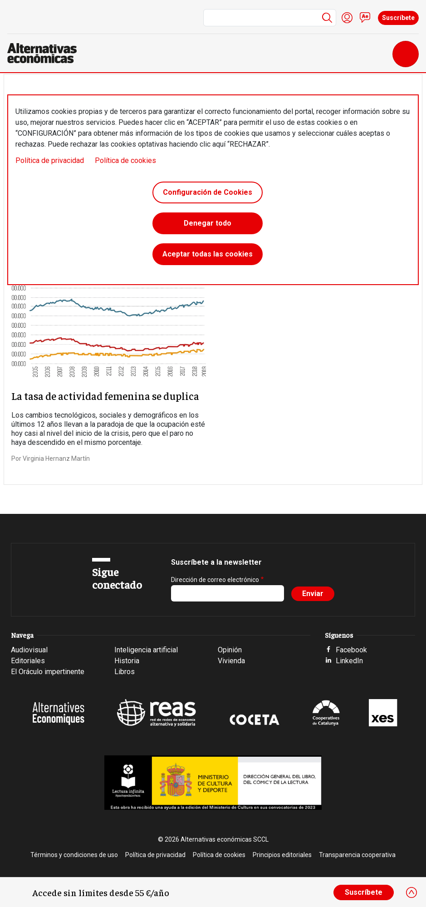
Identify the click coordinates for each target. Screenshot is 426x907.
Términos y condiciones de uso (74, 854)
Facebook (351, 650)
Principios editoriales (282, 854)
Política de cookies (125, 160)
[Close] (411, 892)
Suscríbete (398, 17)
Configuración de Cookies (207, 192)
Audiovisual (29, 650)
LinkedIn (349, 660)
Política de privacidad (49, 160)
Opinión (230, 650)
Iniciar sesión (347, 17)
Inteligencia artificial (146, 650)
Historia (126, 660)
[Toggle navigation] (405, 54)
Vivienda (231, 660)
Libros (124, 671)
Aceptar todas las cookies (207, 254)
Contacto (365, 17)
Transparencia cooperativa (357, 854)
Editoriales (28, 660)
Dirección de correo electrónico (215, 579)
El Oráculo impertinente (47, 671)
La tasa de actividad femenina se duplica (105, 395)
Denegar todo (207, 223)
